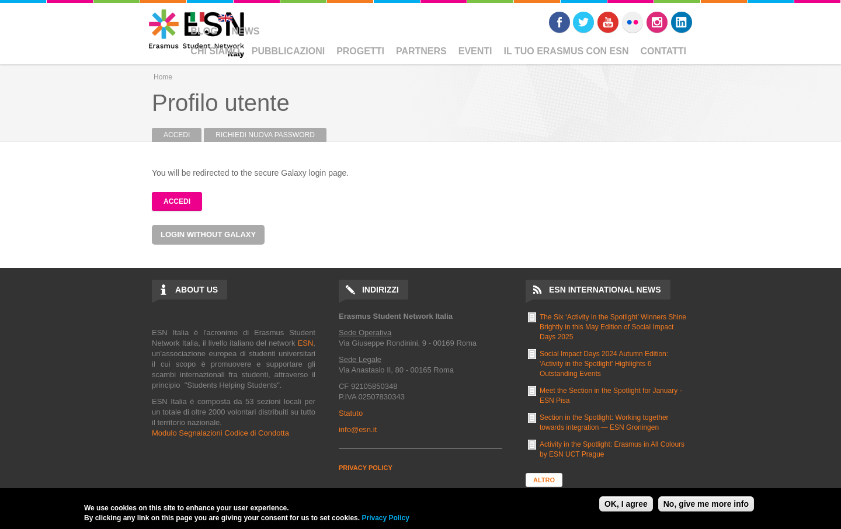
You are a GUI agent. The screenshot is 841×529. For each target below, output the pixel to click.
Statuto (351, 413)
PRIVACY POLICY (365, 467)
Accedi (182, 135)
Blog (203, 31)
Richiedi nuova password (265, 135)
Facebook (559, 22)
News (245, 31)
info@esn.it (358, 429)
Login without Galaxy (208, 234)
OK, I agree (626, 504)
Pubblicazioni (288, 51)
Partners (421, 51)
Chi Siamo (214, 51)
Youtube (607, 22)
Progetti (360, 51)
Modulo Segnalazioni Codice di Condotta (220, 433)
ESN (306, 343)
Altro (544, 479)
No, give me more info (706, 504)
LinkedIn (681, 22)
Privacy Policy (385, 518)
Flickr (632, 22)
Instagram (657, 22)
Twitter (583, 22)
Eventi (475, 51)
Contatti (664, 51)
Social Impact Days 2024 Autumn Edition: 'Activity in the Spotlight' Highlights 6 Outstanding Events (604, 364)
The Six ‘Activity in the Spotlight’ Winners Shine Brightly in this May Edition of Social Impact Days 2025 (613, 327)
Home (163, 77)
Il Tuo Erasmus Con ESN (566, 51)
